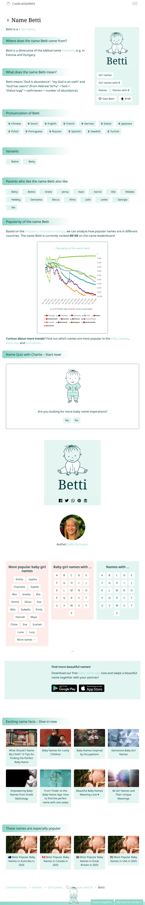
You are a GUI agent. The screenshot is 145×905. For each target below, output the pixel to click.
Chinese (14, 123)
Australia (12, 343)
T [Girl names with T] (86, 598)
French (68, 123)
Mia (14, 594)
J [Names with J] (131, 583)
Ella (38, 594)
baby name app (89, 673)
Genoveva (36, 199)
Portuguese (33, 131)
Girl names (105, 75)
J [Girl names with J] (86, 583)
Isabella (25, 609)
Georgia (122, 199)
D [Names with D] (124, 575)
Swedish (94, 131)
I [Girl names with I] (78, 583)
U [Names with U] (102, 605)
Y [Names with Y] (131, 605)
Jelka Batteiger (78, 544)
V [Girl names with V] (64, 605)
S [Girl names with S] (79, 598)
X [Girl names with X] (79, 605)
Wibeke (129, 191)
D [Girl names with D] (79, 575)
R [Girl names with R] (71, 598)
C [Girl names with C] (71, 575)
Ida (13, 207)
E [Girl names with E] (86, 575)
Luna (21, 632)
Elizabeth (68, 50)
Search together (102, 902)
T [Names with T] (131, 598)
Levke (104, 199)
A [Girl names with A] (57, 575)
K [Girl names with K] (57, 590)
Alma (72, 199)
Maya (33, 617)
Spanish (74, 131)
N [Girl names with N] (79, 590)
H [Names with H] (117, 583)
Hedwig (15, 199)
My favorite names (128, 902)
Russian (55, 131)
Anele (48, 191)
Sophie (35, 586)
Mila (12, 609)
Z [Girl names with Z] (71, 613)
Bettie (15, 161)
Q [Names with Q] (109, 598)
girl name (28, 29)
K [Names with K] (102, 590)
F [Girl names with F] (56, 583)
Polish (13, 131)
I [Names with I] (124, 583)
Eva (25, 624)
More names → (26, 639)
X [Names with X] (124, 605)
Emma (15, 601)
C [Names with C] (117, 575)
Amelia (26, 594)
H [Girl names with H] (71, 583)
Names (103, 90)
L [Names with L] (109, 590)
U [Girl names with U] (57, 605)
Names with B (121, 90)
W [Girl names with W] (71, 605)
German (87, 123)
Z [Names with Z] (117, 613)
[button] (48, 469)
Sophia (33, 579)
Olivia (27, 601)
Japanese (125, 123)
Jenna (65, 191)
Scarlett (37, 624)
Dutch (32, 123)
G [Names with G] (109, 583)
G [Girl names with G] (64, 583)
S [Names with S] (124, 598)
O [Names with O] (132, 590)
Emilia (19, 579)
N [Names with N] (124, 590)
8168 (125, 99)
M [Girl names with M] (71, 590)
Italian (106, 123)
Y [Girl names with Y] (86, 605)
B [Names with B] (109, 575)
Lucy (32, 632)
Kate (81, 191)
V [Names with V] (109, 605)
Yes (67, 420)
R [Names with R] (117, 598)
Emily (39, 609)
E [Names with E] (131, 575)
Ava (39, 601)
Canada (123, 338)
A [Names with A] (102, 575)
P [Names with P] (102, 598)
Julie (88, 199)
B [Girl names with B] (64, 575)
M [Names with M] (117, 590)
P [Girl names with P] (57, 598)
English (50, 123)
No (76, 420)
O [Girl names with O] (86, 590)
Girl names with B (109, 82)
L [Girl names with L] (64, 590)
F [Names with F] (102, 583)
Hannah (20, 617)
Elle (113, 191)
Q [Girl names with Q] (64, 598)
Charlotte (19, 586)
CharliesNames (16, 887)
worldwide (33, 343)
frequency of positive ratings (45, 231)
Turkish (113, 131)
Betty (32, 161)
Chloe (13, 624)
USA (113, 338)
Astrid (97, 191)
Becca (55, 199)
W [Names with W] (117, 605)
